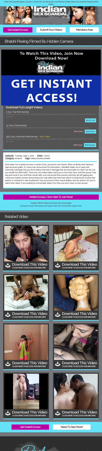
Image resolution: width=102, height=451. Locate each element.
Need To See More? (72, 427)
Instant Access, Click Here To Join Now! (51, 197)
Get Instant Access (18, 29)
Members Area (84, 29)
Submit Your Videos (51, 29)
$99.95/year (90, 145)
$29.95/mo (90, 131)
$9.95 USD (90, 120)
